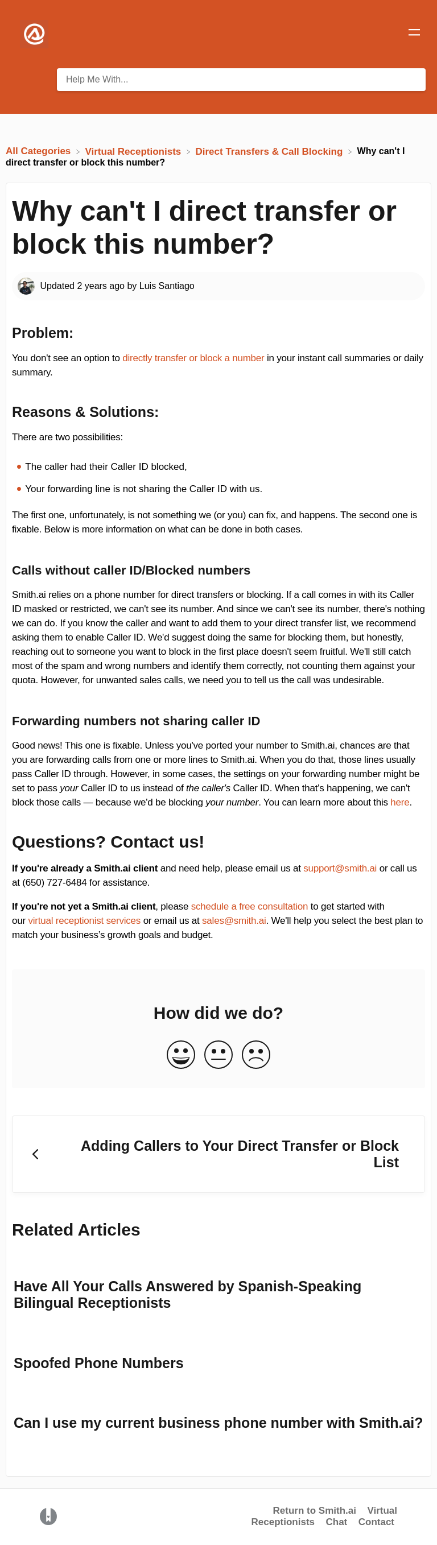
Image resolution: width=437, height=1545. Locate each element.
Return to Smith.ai (314, 1510)
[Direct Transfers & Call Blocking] (270, 151)
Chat (336, 1522)
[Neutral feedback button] (218, 1055)
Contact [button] (376, 1522)
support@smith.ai (340, 868)
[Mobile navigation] (414, 34)
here (399, 802)
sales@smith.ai (234, 920)
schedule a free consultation (249, 906)
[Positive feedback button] (181, 1055)
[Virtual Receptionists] (134, 151)
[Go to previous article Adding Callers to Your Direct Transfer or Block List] (218, 1154)
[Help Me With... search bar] (241, 79)
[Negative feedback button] (256, 1055)
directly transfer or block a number (193, 358)
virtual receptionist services (84, 920)
